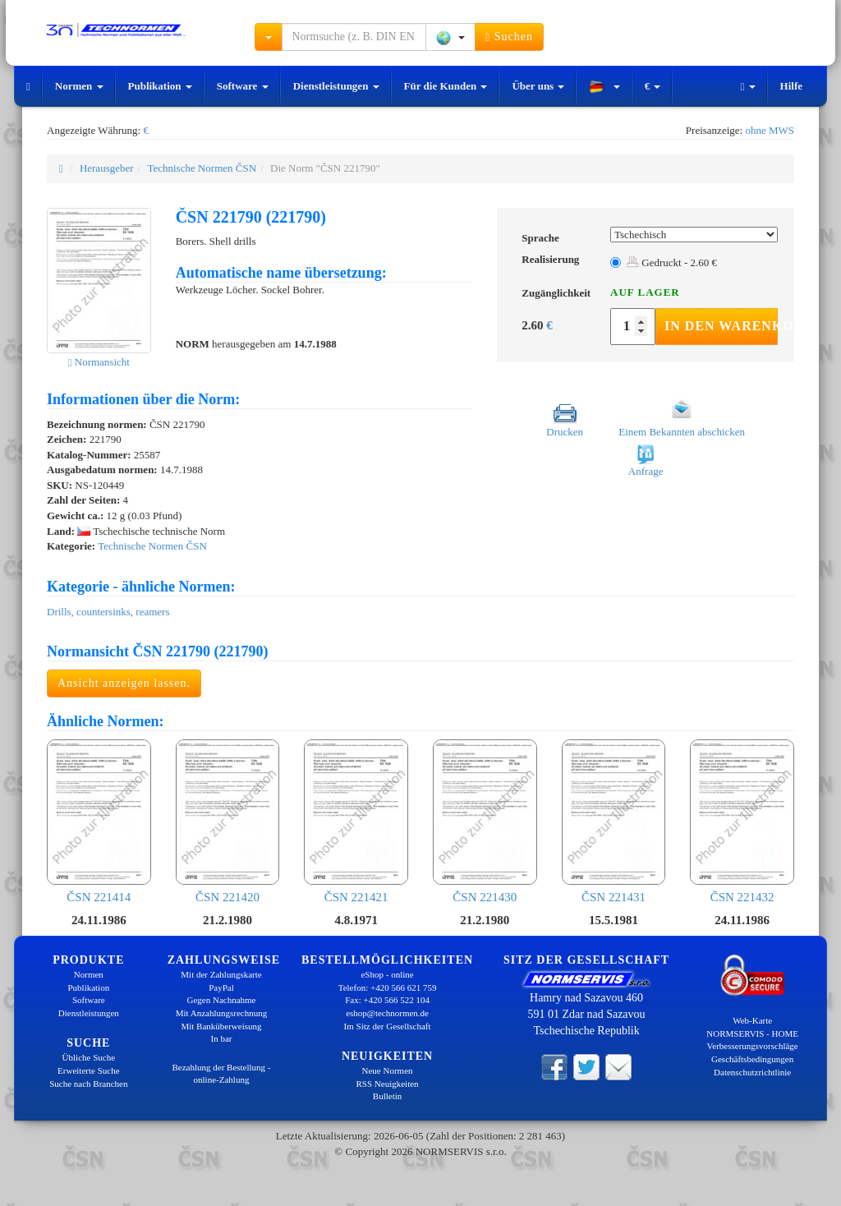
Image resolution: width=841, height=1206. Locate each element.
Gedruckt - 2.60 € (672, 262)
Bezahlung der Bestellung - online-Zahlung (221, 1073)
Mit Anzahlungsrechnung (222, 1013)
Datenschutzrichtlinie (752, 1072)
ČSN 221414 (99, 821)
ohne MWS (769, 130)
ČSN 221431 (614, 821)
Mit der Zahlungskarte (221, 974)
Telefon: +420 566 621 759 (387, 987)
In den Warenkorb (721, 326)
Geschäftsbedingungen (752, 1059)
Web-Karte (752, 1020)
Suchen (509, 37)
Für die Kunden (446, 86)
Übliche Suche (88, 1057)
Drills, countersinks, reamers (108, 611)
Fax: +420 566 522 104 (387, 1000)
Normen (79, 86)
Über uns (538, 86)
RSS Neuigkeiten (387, 1084)
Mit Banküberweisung (221, 1026)
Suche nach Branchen (88, 1084)
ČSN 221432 (742, 821)
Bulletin (387, 1096)
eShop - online (387, 974)
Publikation (160, 86)
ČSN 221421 (356, 821)
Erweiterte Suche (88, 1070)
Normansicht (99, 362)
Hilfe (791, 86)
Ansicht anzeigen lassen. (124, 683)
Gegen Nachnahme (220, 1000)
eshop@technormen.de (387, 1013)
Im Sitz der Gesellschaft (387, 1026)
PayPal (221, 987)
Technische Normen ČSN (201, 168)
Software (243, 86)
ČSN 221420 (228, 821)
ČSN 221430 (485, 821)
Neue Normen (387, 1070)
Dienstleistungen (336, 86)
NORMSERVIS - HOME (752, 1033)
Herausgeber (107, 168)
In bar (221, 1038)
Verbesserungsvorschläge (752, 1046)
